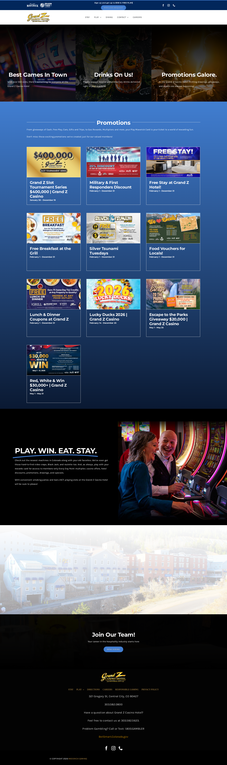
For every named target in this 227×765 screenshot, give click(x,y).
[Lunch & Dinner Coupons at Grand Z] (53, 281)
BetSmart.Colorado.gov (113, 736)
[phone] (174, 5)
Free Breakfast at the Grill (50, 251)
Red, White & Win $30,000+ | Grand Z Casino (48, 385)
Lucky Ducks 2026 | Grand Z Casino (108, 317)
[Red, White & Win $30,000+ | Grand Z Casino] (53, 347)
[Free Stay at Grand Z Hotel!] (173, 149)
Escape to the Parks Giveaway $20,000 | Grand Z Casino (168, 319)
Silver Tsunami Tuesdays (104, 251)
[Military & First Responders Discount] (113, 149)
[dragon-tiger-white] (46, 3)
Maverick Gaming (78, 758)
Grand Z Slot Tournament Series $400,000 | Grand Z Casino (48, 189)
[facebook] (163, 5)
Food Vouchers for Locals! (167, 251)
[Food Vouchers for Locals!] (173, 215)
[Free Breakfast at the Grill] (53, 215)
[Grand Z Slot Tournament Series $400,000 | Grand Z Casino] (53, 149)
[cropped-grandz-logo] (38, 13)
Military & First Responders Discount (111, 185)
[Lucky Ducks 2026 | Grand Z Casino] (113, 281)
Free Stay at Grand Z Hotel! (169, 185)
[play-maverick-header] (32, 3)
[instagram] (168, 5)
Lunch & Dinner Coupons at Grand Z (49, 317)
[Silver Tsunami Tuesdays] (113, 215)
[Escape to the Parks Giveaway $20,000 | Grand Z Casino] (173, 281)
